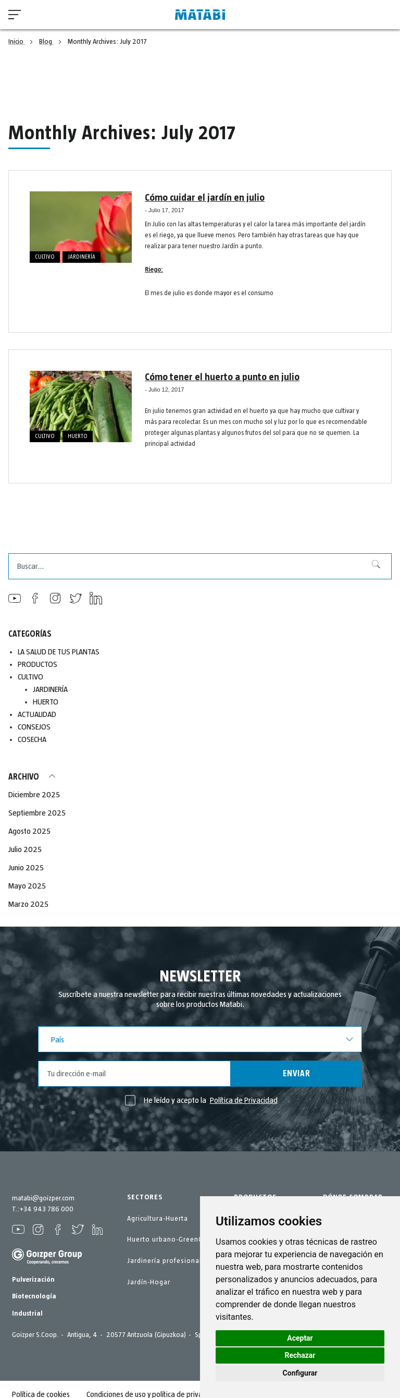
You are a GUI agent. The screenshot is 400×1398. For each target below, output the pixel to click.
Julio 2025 (25, 849)
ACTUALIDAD (37, 714)
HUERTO (78, 436)
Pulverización (33, 1279)
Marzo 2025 (28, 904)
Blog (46, 41)
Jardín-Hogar (148, 1282)
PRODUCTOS (38, 664)
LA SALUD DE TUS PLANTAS (59, 652)
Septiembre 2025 (37, 813)
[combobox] (200, 566)
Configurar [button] (300, 1373)
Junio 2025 (26, 868)
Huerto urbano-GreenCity (169, 1239)
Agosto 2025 (29, 831)
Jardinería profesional (164, 1261)
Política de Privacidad (244, 1100)
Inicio (16, 41)
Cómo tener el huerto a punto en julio (218, 377)
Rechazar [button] (300, 1355)
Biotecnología (34, 1296)
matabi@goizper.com (43, 1198)
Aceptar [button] (300, 1338)
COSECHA (32, 739)
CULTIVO (45, 257)
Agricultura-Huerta (157, 1218)
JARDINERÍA (81, 257)
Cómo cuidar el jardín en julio (201, 197)
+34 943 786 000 (46, 1209)
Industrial (27, 1313)
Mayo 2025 (27, 886)
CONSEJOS (34, 727)
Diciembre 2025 (34, 795)
